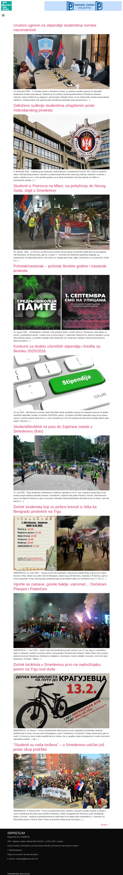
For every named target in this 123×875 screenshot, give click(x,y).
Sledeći (105, 825)
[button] (3, 15)
